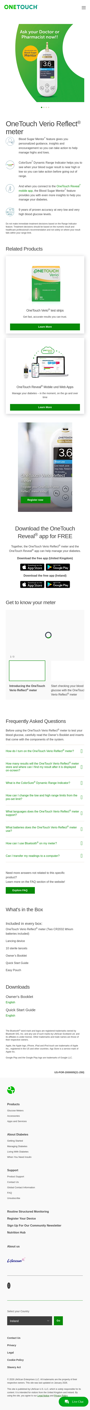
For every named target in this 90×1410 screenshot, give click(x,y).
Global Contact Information (21, 1187)
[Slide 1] (41, 107)
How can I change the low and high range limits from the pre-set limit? (41, 797)
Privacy (11, 1345)
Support (12, 1170)
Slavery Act (14, 1367)
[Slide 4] (48, 107)
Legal (10, 1352)
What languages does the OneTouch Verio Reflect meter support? (42, 812)
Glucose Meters (15, 1110)
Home (11, 1090)
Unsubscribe (13, 1198)
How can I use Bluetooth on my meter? (31, 843)
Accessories (13, 1116)
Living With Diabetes (18, 1151)
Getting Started (15, 1140)
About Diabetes (17, 1134)
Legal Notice (43, 1395)
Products (13, 1104)
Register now (35, 499)
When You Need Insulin (19, 1157)
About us (13, 1246)
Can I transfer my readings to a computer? (33, 855)
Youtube (8, 1286)
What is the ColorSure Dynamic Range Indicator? (38, 782)
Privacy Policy (61, 1395)
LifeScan (45, 1263)
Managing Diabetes (17, 1146)
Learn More (45, 326)
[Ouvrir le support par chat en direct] (73, 1402)
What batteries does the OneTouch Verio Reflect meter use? (41, 828)
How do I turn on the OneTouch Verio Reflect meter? (40, 751)
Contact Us (13, 1182)
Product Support (15, 1176)
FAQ (9, 1192)
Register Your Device (21, 1218)
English (10, 1002)
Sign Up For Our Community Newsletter (34, 1225)
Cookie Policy (15, 1359)
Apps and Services (17, 1121)
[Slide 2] (44, 107)
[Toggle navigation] (84, 7)
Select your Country (18, 1311)
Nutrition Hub (16, 1232)
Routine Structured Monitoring (28, 1211)
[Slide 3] (46, 107)
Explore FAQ (20, 890)
